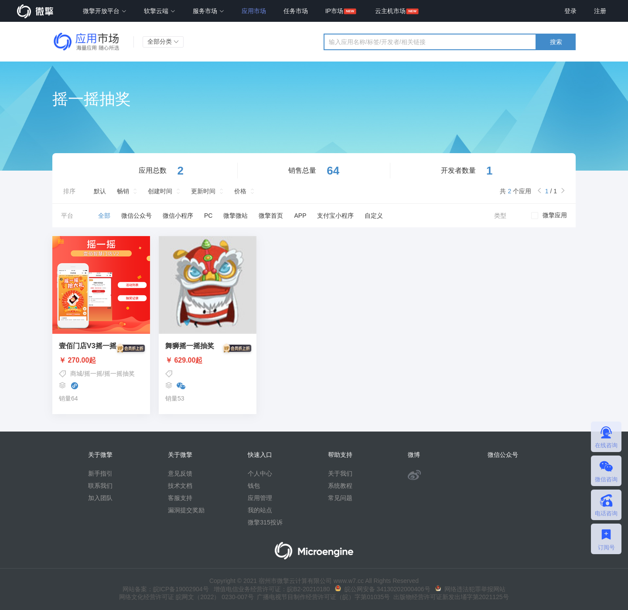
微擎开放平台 (104, 10)
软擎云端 (159, 10)
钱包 (254, 485)
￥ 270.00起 (101, 360)
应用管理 (260, 497)
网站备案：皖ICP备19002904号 (166, 589)
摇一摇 (93, 373)
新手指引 (100, 473)
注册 (600, 10)
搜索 (556, 41)
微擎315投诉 (265, 522)
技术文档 (180, 485)
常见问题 (340, 497)
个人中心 (260, 473)
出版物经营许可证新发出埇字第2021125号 (449, 596)
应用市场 (254, 10)
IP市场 (334, 10)
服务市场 (208, 10)
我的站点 (260, 510)
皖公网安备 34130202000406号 (382, 589)
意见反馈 (180, 473)
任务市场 (295, 10)
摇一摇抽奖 (119, 373)
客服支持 (180, 497)
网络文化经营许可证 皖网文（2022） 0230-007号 (186, 596)
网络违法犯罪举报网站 (470, 589)
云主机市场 (390, 10)
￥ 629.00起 (207, 360)
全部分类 (163, 41)
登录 (570, 10)
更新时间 (203, 191)
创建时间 (160, 191)
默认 (100, 191)
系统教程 (340, 485)
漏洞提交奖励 (186, 510)
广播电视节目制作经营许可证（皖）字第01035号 (322, 596)
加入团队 (100, 497)
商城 (76, 373)
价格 (240, 191)
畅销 (123, 191)
